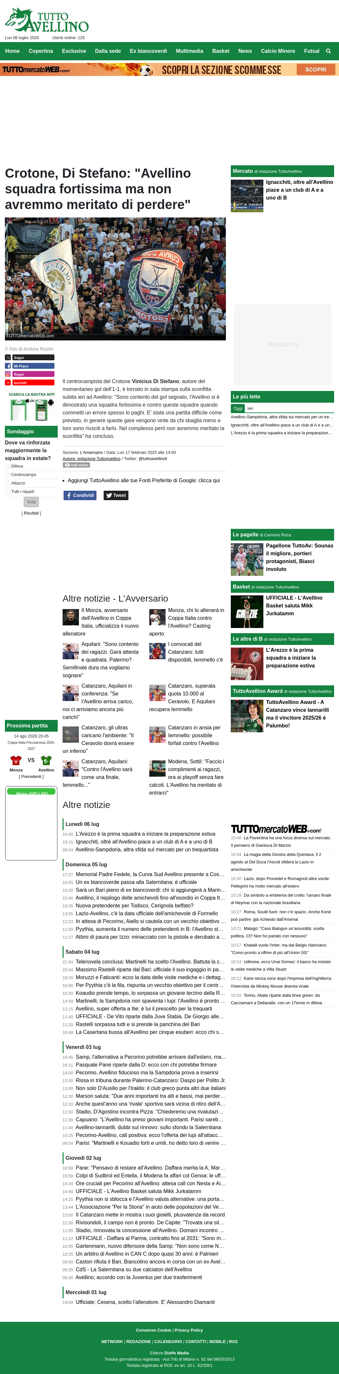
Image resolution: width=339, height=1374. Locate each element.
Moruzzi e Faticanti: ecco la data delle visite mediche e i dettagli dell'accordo (164, 977)
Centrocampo (24, 474)
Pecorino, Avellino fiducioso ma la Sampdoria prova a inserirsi (147, 1072)
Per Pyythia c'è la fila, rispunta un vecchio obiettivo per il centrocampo (156, 985)
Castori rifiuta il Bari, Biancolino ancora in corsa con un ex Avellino (152, 1261)
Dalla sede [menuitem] (108, 51)
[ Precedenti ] (31, 776)
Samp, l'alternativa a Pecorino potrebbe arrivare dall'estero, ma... (151, 1057)
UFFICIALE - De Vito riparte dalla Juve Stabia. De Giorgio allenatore (155, 1016)
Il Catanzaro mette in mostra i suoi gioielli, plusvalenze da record (150, 1214)
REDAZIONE (138, 1341)
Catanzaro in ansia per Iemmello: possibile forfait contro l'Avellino (194, 735)
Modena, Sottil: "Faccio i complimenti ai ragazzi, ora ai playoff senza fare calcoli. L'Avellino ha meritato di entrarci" (186, 777)
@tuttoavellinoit (153, 458)
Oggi (237, 408)
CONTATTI (195, 1341)
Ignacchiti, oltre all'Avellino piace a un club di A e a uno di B (144, 841)
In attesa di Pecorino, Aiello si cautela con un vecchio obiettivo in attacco (159, 921)
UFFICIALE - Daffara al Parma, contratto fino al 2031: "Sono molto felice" (160, 1238)
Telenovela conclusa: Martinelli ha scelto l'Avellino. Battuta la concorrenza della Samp (174, 961)
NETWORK (112, 1341)
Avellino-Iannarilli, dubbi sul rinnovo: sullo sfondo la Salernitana (148, 1127)
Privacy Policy (189, 1330)
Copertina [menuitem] (41, 51)
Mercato (243, 171)
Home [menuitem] (12, 51)
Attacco (18, 483)
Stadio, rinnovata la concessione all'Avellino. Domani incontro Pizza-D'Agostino (167, 1230)
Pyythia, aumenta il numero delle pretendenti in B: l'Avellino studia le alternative (167, 929)
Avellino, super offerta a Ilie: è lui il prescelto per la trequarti (144, 1008)
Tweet (116, 496)
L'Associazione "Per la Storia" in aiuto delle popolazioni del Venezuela (156, 1207)
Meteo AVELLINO (32, 794)
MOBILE (217, 1341)
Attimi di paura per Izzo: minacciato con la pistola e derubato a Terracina (159, 937)
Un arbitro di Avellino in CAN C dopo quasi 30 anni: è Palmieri (147, 1254)
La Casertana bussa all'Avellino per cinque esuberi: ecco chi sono (152, 1032)
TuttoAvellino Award (258, 691)
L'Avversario (91, 452)
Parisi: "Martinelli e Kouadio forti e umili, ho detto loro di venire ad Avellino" (162, 1143)
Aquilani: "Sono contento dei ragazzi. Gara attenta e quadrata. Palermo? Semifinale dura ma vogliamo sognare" (101, 659)
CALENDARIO (168, 1341)
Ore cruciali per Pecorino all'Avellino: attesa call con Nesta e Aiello (152, 1183)
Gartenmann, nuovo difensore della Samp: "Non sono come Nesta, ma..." (160, 1246)
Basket (241, 587)
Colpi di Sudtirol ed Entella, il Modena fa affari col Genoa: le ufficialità (155, 1175)
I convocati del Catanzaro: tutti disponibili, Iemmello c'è (195, 652)
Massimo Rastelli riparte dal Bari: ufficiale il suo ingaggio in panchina (155, 969)
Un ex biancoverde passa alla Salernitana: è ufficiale (136, 882)
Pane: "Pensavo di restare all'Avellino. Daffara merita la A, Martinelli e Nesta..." (167, 1168)
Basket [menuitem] (220, 51)
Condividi (80, 496)
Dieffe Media (176, 1353)
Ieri (250, 408)
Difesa (17, 466)
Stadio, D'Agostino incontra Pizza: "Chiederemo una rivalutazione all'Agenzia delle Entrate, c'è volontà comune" (205, 1111)
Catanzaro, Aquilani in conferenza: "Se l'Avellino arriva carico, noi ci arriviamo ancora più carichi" (98, 701)
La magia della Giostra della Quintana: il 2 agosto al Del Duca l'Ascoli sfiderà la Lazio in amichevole (276, 862)
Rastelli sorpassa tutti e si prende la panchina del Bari (138, 1024)
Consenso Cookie (153, 1330)
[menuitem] (328, 51)
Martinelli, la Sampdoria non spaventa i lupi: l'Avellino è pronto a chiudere (160, 1001)
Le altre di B (248, 639)
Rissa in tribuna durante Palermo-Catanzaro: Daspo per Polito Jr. (151, 1080)
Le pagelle (245, 534)
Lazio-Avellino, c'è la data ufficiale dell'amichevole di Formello (147, 913)
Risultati (31, 513)
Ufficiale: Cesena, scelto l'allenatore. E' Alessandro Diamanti (145, 1302)
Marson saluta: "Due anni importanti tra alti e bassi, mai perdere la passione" (164, 1096)
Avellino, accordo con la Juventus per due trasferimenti (139, 1277)
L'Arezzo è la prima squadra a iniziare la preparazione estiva (145, 834)
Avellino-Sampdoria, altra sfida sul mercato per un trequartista (147, 849)
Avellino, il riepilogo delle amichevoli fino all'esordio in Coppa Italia (152, 898)
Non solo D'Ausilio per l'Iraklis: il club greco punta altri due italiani (151, 1088)
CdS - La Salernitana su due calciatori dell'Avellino (134, 1269)
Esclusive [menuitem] (74, 51)
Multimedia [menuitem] (189, 51)
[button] (31, 502)
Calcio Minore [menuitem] (278, 51)
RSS (233, 1341)
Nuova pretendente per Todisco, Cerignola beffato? (135, 905)
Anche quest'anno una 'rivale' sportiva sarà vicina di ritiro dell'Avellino (155, 1104)
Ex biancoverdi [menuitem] (148, 51)
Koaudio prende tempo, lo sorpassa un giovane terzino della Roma (153, 993)
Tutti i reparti (23, 491)
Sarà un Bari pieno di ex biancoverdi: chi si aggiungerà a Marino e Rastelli (161, 890)
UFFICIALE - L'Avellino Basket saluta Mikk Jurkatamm (138, 1191)
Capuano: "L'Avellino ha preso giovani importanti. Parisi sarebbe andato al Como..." (172, 1119)
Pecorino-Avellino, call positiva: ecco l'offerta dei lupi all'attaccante (152, 1135)
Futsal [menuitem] (311, 51)
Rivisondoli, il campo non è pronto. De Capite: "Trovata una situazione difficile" (166, 1222)
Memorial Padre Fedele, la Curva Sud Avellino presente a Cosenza (153, 874)
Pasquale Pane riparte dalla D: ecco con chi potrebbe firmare (146, 1065)
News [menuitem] (245, 51)
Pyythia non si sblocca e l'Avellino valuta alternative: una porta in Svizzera (161, 1199)
